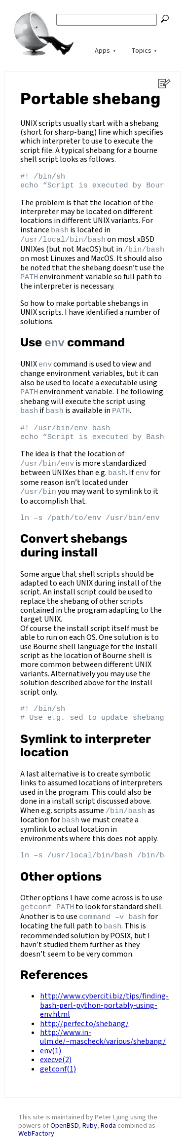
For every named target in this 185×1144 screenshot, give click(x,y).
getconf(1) (58, 1060)
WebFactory (36, 1125)
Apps (102, 50)
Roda (108, 1117)
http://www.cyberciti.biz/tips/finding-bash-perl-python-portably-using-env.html (104, 997)
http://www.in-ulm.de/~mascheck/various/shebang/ (103, 1028)
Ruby (89, 1117)
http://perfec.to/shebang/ (84, 1015)
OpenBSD (64, 1117)
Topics (141, 50)
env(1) (50, 1042)
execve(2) (56, 1051)
